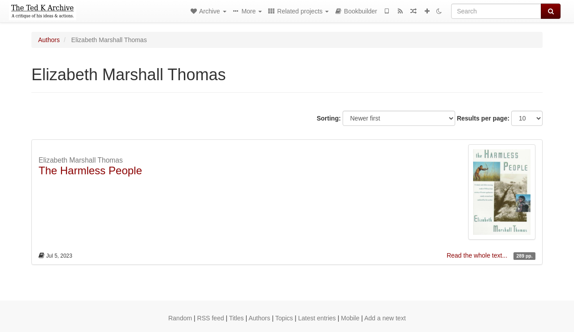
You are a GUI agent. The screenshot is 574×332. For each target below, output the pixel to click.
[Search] (496, 11)
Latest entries (317, 318)
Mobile (350, 318)
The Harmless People (90, 170)
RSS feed (210, 318)
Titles (236, 318)
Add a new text (385, 318)
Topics (284, 318)
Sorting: (329, 118)
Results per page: (483, 118)
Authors (49, 39)
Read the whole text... (478, 255)
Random (180, 318)
